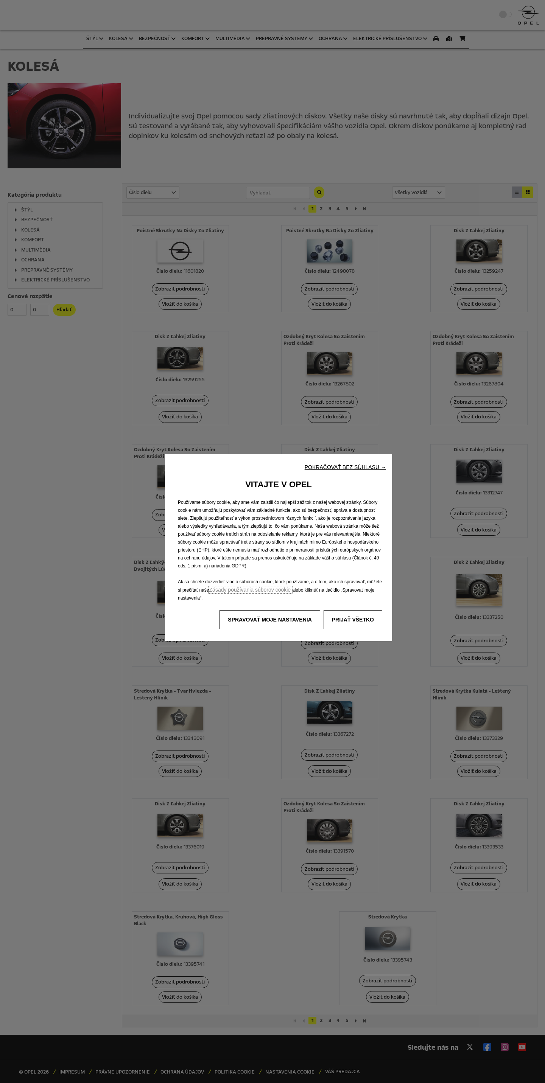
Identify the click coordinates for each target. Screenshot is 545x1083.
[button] (345, 467)
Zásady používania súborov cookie (250, 590)
